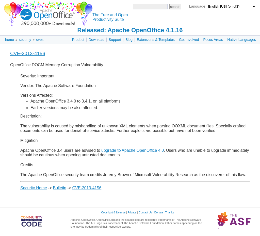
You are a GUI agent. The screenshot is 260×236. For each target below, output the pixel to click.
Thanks (169, 212)
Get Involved (189, 40)
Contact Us (145, 212)
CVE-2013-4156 (27, 53)
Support (115, 40)
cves (39, 40)
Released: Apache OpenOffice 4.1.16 (130, 30)
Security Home (33, 188)
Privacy (132, 212)
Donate (158, 212)
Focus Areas (213, 40)
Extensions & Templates (156, 40)
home (9, 40)
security (25, 40)
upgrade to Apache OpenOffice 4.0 (132, 150)
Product (78, 40)
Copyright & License (113, 212)
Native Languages (241, 40)
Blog (129, 40)
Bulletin (59, 188)
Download (96, 40)
